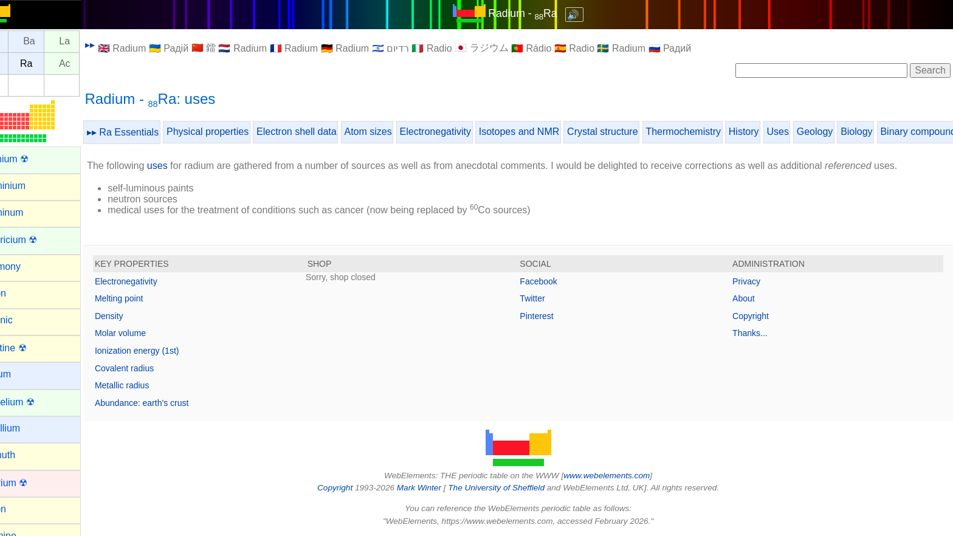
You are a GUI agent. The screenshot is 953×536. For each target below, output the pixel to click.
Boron (22, 509)
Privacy (754, 281)
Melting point (147, 298)
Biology (885, 131)
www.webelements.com (621, 475)
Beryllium (29, 428)
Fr (22, 63)
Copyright (758, 316)
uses (186, 165)
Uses (806, 131)
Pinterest (551, 316)
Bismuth (26, 455)
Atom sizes (396, 131)
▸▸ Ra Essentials (151, 132)
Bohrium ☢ (32, 483)
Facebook (552, 281)
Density (137, 316)
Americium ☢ (37, 240)
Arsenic (25, 320)
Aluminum (30, 212)
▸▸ (118, 45)
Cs (22, 41)
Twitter (546, 298)
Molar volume (148, 333)
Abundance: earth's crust (170, 403)
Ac (93, 63)
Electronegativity (463, 131)
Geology (843, 131)
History (772, 131)
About (751, 298)
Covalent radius (152, 368)
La (93, 41)
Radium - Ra (537, 13)
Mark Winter (433, 487)
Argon (22, 293)
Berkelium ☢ (36, 402)
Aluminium (31, 185)
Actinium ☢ (33, 159)
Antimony (29, 266)
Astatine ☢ (32, 348)
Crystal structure (631, 131)
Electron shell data (325, 131)
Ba (58, 41)
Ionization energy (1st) (165, 351)
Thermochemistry (711, 131)
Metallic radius (150, 385)
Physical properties (236, 131)
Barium (24, 374)
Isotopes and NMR (547, 131)
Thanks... (757, 333)
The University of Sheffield (512, 487)
